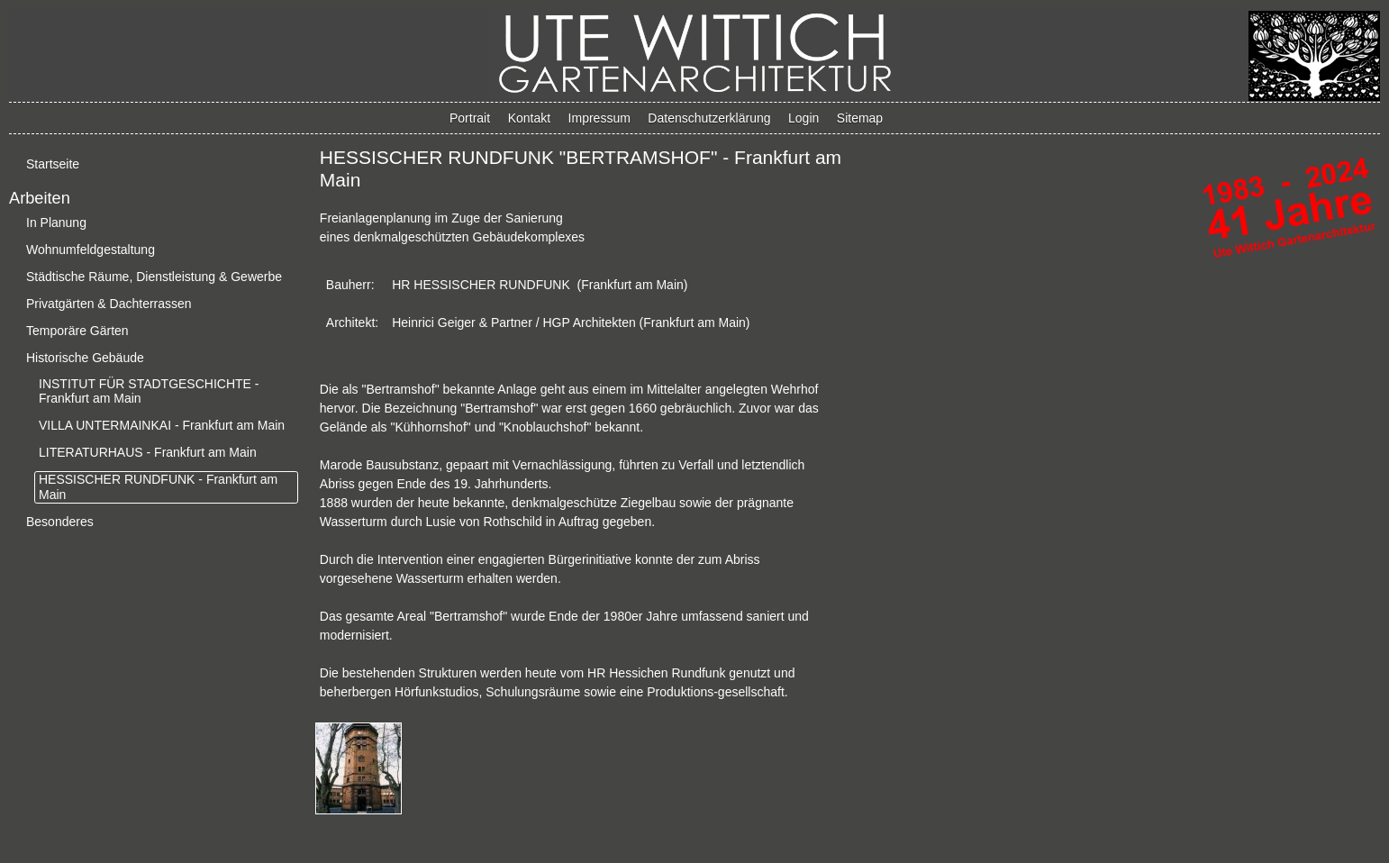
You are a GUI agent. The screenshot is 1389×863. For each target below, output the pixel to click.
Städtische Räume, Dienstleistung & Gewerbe (154, 276)
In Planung (56, 222)
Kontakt (529, 118)
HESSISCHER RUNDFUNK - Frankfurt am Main (158, 487)
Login (803, 118)
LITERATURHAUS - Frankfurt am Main (148, 452)
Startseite (52, 164)
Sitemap (860, 118)
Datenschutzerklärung (709, 118)
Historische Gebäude (85, 357)
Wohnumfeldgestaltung (90, 249)
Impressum (599, 118)
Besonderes (60, 521)
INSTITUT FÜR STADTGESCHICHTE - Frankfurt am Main (149, 391)
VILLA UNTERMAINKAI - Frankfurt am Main (162, 425)
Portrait (469, 118)
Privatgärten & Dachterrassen (109, 303)
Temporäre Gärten (77, 330)
